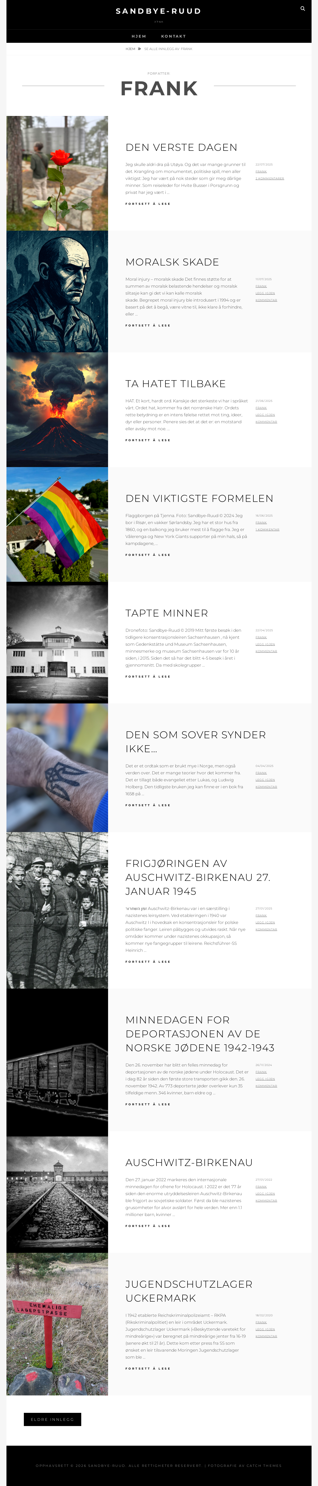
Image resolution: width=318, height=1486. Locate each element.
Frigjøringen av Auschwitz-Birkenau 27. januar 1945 (198, 877)
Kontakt (173, 36)
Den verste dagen (181, 147)
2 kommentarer (270, 178)
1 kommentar (267, 529)
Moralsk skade (172, 262)
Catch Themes (264, 1466)
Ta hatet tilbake (175, 383)
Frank (261, 171)
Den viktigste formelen (199, 498)
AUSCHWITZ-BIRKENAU (189, 1162)
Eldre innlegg (53, 1419)
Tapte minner (166, 613)
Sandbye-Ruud (159, 11)
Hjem (139, 36)
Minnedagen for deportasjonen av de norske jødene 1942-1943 (200, 1034)
